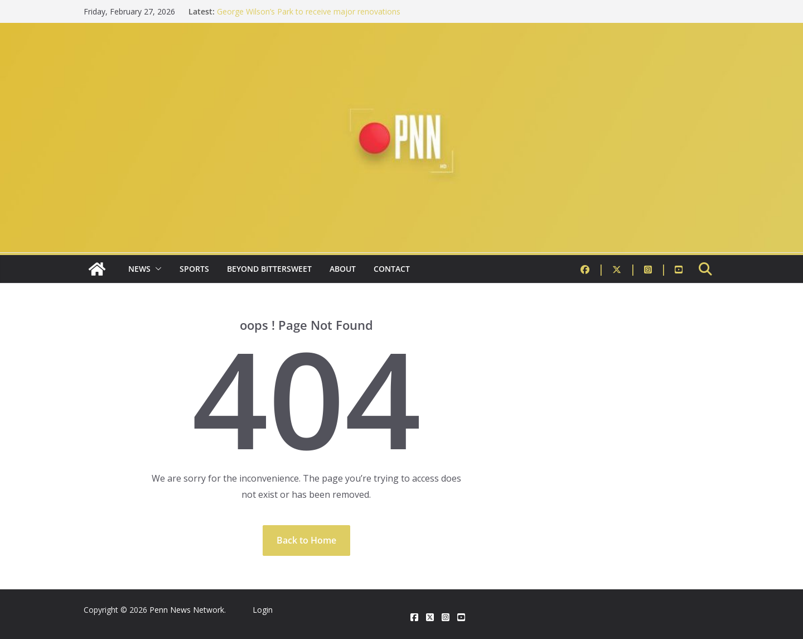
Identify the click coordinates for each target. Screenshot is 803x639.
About (343, 268)
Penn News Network (186, 609)
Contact (392, 268)
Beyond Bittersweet (269, 268)
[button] (156, 269)
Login (263, 609)
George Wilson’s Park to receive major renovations (308, 11)
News (139, 268)
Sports (194, 268)
